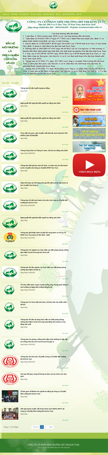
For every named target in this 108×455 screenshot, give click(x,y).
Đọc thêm (65, 97)
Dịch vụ (58, 14)
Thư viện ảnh (23, 14)
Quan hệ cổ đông (68, 14)
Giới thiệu (14, 14)
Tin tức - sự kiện (35, 14)
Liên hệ (78, 14)
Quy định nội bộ (48, 14)
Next (50, 427)
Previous (35, 427)
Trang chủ (6, 14)
